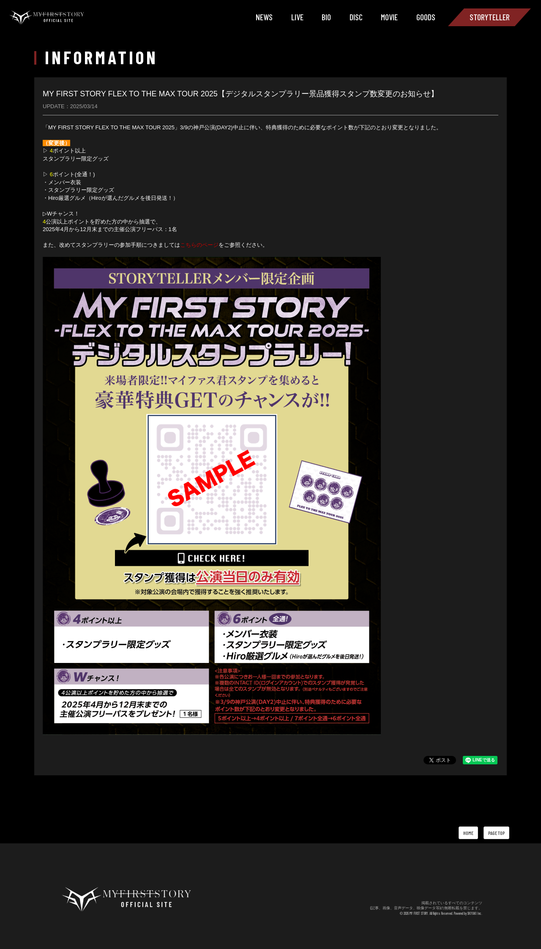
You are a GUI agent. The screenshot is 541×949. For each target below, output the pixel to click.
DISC (356, 17)
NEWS (264, 17)
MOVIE (389, 17)
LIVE (297, 17)
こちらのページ (199, 245)
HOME (468, 833)
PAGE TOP (496, 833)
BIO (326, 17)
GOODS (425, 17)
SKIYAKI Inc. (474, 913)
